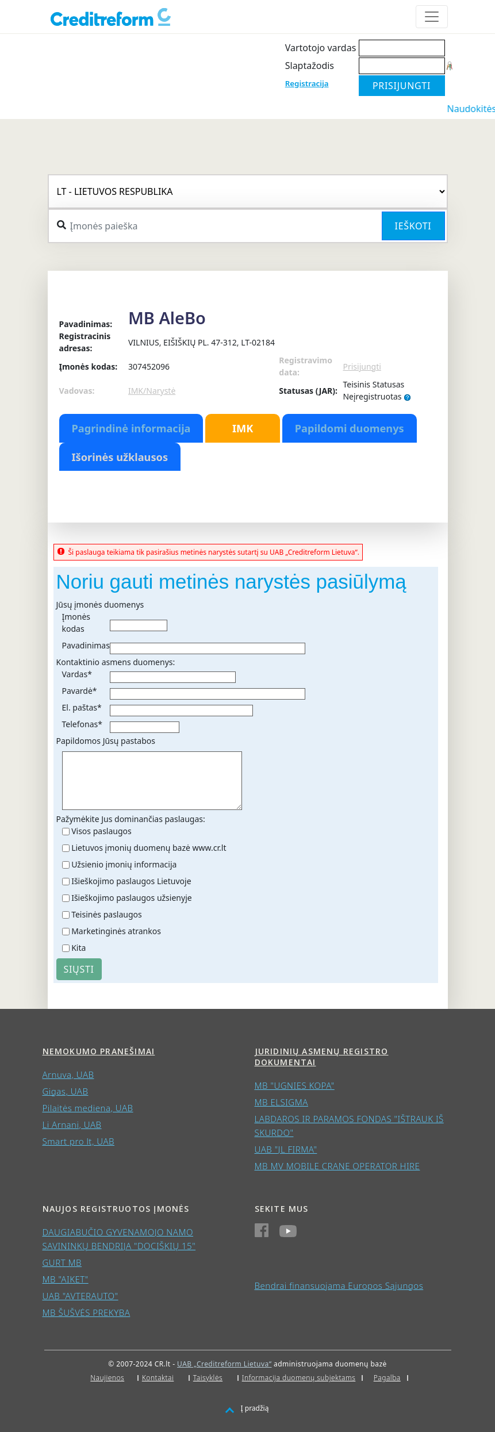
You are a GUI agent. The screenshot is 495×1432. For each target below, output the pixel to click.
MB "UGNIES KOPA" (295, 1085)
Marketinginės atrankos (116, 931)
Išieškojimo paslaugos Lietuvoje (131, 881)
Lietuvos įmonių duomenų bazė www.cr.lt (148, 847)
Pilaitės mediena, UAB (88, 1108)
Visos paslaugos (101, 831)
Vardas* (77, 674)
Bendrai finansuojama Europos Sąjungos (339, 1285)
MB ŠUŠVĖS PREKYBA (87, 1312)
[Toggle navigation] (432, 16)
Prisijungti (362, 366)
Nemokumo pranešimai (99, 1051)
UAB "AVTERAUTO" (80, 1296)
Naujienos (107, 1378)
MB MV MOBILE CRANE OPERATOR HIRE (337, 1166)
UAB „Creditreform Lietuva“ (224, 1364)
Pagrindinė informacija (131, 428)
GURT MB (62, 1262)
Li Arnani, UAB (72, 1124)
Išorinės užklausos (120, 457)
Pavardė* (79, 690)
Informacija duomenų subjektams (299, 1378)
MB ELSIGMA (281, 1102)
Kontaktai (158, 1378)
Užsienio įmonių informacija (123, 864)
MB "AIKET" (66, 1279)
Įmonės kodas (76, 622)
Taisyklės (207, 1378)
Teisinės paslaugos (106, 914)
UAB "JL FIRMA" (286, 1149)
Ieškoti (413, 226)
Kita (78, 947)
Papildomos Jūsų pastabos (105, 740)
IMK (242, 428)
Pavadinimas (86, 645)
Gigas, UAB (66, 1091)
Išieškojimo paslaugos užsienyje (131, 897)
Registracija (307, 83)
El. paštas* (82, 707)
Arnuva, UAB (68, 1074)
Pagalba (387, 1378)
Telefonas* (82, 724)
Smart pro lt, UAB (79, 1141)
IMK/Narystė (151, 390)
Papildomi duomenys (349, 428)
